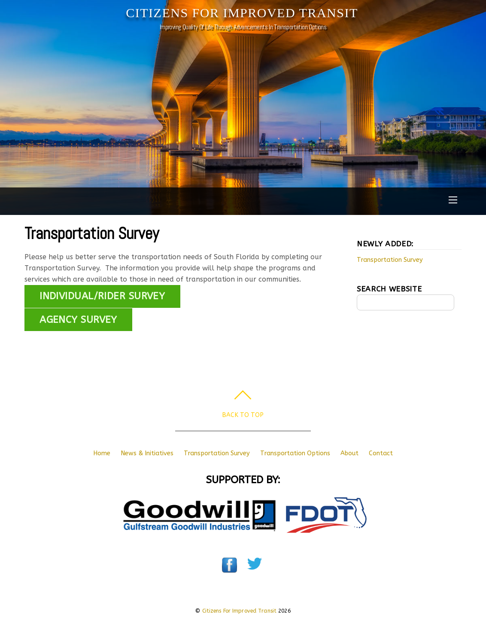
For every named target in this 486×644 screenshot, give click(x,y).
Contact (381, 453)
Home (101, 453)
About (349, 453)
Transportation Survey (91, 233)
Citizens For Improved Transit (239, 611)
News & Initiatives (147, 453)
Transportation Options (295, 453)
